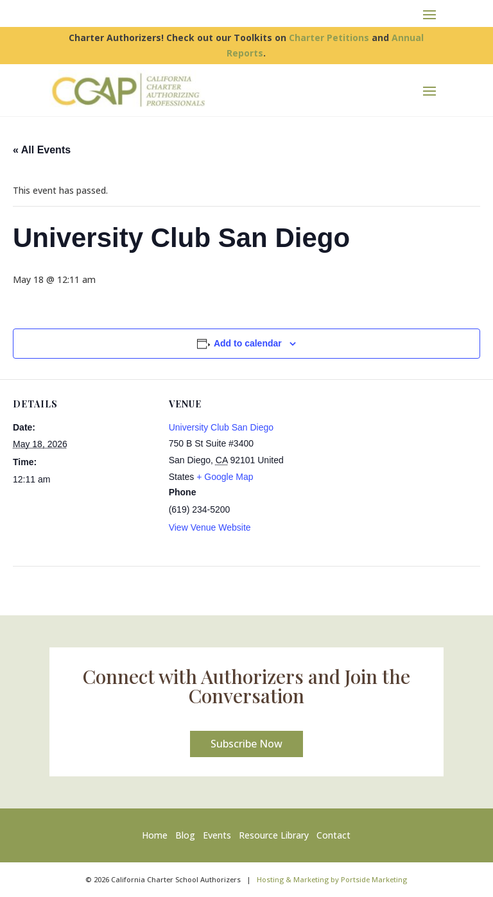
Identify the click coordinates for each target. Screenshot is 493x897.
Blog (185, 835)
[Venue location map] (392, 468)
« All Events (42, 149)
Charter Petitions (329, 37)
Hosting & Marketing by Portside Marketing (332, 879)
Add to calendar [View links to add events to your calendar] (248, 343)
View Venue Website (210, 527)
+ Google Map (224, 477)
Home (157, 835)
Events (217, 835)
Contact (333, 835)
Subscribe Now (246, 744)
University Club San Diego (221, 427)
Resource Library (274, 835)
